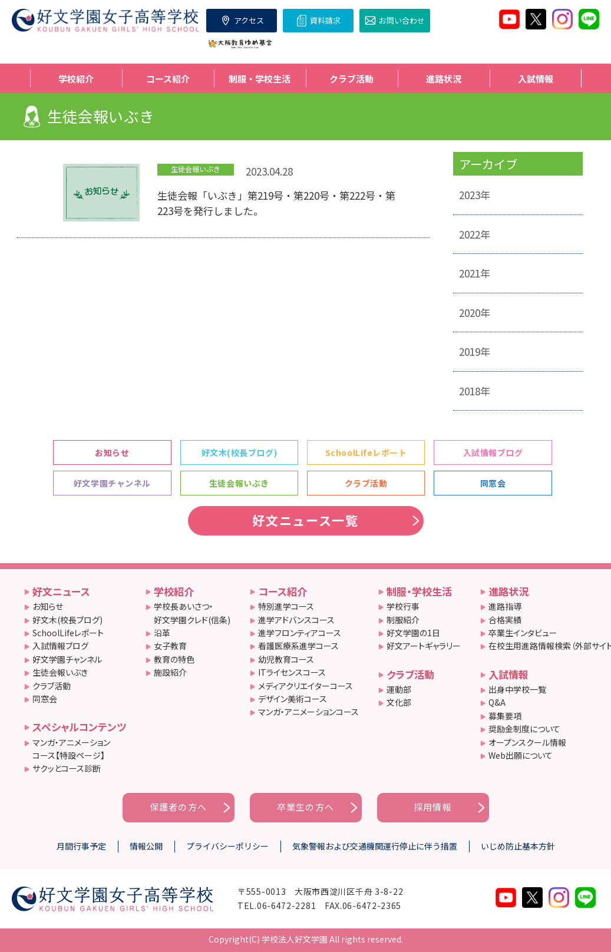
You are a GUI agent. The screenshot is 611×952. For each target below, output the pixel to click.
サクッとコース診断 (66, 768)
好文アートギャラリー (424, 646)
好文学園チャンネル (112, 483)
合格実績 (504, 620)
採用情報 (433, 807)
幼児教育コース (286, 659)
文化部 (399, 702)
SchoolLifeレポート (366, 452)
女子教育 (170, 646)
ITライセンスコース (292, 672)
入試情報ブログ (493, 452)
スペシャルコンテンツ (79, 726)
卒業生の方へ (305, 807)
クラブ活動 (366, 483)
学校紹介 (174, 591)
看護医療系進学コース (298, 646)
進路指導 (504, 606)
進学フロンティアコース (299, 633)
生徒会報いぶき (239, 483)
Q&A (497, 702)
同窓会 (493, 483)
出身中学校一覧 (517, 689)
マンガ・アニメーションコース (308, 712)
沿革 (162, 633)
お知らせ (112, 452)
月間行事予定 (81, 846)
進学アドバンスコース (296, 620)
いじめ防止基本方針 (518, 846)
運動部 (399, 689)
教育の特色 (174, 659)
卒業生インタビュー (522, 633)
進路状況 (508, 591)
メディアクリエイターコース (305, 686)
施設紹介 (170, 672)
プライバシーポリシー (227, 846)
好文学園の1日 (413, 633)
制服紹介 (403, 620)
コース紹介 (282, 591)
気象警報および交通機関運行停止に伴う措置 (374, 846)
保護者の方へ (178, 807)
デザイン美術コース (292, 699)
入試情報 (508, 674)
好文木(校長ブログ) (240, 452)
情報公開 (146, 846)
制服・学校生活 (419, 591)
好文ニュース (61, 591)
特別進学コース (286, 606)
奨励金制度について (524, 729)
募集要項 (504, 716)
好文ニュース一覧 (305, 520)
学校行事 (403, 606)
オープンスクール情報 (527, 742)
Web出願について (520, 755)
